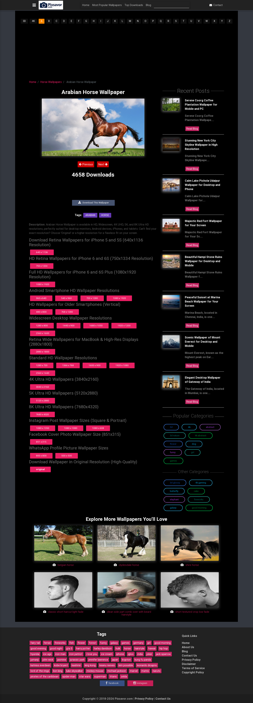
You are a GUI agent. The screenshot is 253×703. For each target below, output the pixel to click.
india (140, 654)
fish (71, 642)
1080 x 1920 (42, 284)
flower (81, 642)
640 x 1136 (42, 252)
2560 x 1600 (42, 333)
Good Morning (199, 507)
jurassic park (77, 659)
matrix (145, 670)
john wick (48, 659)
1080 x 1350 (42, 428)
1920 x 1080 (122, 365)
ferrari (47, 642)
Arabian (90, 215)
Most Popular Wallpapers (107, 6)
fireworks (60, 642)
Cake (196, 491)
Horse (105, 215)
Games (173, 460)
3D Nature (174, 435)
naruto (156, 670)
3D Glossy (175, 482)
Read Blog (192, 128)
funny (103, 642)
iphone (120, 654)
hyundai (35, 654)
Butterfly (174, 491)
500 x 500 (66, 455)
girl (149, 642)
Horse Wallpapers (51, 82)
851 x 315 (41, 441)
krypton (126, 659)
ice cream (106, 654)
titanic (113, 676)
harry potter (83, 648)
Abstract (210, 427)
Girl (192, 452)
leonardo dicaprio (147, 665)
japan (115, 659)
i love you (91, 654)
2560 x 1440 (42, 373)
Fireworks (198, 499)
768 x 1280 (67, 311)
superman (100, 676)
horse (127, 648)
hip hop (163, 648)
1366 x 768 (68, 365)
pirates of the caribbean (45, 676)
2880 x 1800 (42, 351)
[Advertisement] (126, 50)
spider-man (68, 676)
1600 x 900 (94, 365)
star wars (84, 676)
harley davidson (103, 648)
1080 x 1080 (70, 428)
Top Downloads (134, 6)
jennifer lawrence (98, 659)
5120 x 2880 (42, 400)
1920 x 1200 (124, 325)
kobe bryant (61, 665)
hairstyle (139, 648)
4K (33, 21)
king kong (90, 665)
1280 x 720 (41, 365)
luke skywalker (74, 670)
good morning (162, 642)
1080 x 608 (98, 428)
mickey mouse (95, 670)
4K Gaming (200, 482)
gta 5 (69, 648)
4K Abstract (200, 435)
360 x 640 (41, 298)
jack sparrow (163, 654)
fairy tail (35, 642)
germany (138, 642)
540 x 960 (66, 298)
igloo (131, 654)
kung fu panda (143, 659)
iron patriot (75, 654)
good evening (38, 648)
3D (24, 21)
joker (149, 654)
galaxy (114, 642)
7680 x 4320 (42, 414)
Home (85, 6)
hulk (118, 648)
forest (92, 642)
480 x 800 (41, 311)
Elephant (174, 499)
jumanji (35, 659)
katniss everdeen (40, 665)
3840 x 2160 (42, 386)
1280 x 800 (42, 325)
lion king (57, 670)
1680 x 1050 (96, 325)
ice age (47, 654)
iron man (60, 654)
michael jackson (116, 670)
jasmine (61, 659)
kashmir (76, 665)
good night (56, 648)
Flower (173, 443)
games (125, 642)
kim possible (126, 665)
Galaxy (173, 507)
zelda (124, 676)
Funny (173, 452)
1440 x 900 (68, 325)
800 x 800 (41, 455)
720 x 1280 (92, 298)
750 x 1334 (41, 265)
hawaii (151, 648)
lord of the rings (40, 670)
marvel (134, 670)
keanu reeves (107, 665)
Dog (194, 443)
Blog (148, 6)
